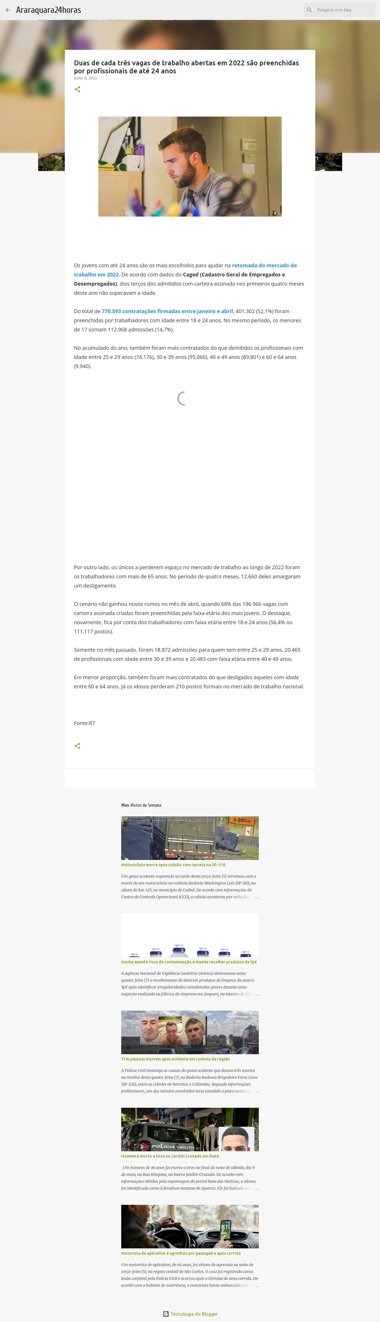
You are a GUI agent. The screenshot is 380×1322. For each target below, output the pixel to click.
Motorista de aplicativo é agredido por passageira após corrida (181, 1253)
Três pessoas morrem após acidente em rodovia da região (175, 1059)
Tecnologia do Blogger (190, 1314)
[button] (77, 90)
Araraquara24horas (48, 10)
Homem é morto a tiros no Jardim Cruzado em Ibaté (170, 1156)
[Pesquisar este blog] (345, 10)
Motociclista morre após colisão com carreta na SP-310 (173, 865)
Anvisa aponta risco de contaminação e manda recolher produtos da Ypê (189, 962)
